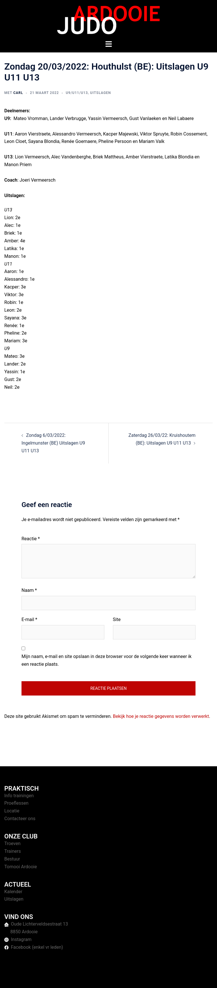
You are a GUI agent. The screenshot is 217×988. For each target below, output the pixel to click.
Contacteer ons (20, 818)
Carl (18, 93)
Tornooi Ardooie (20, 866)
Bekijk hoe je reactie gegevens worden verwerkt (161, 716)
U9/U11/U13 (77, 93)
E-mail (29, 619)
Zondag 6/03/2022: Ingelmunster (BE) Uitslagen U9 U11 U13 (53, 443)
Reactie (30, 538)
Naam (29, 590)
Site (117, 619)
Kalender (13, 891)
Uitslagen (100, 93)
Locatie (11, 811)
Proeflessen (16, 803)
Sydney (160, 978)
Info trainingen (19, 795)
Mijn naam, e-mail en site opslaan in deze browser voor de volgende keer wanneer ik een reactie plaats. (106, 660)
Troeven (12, 843)
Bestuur (12, 859)
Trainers (12, 851)
